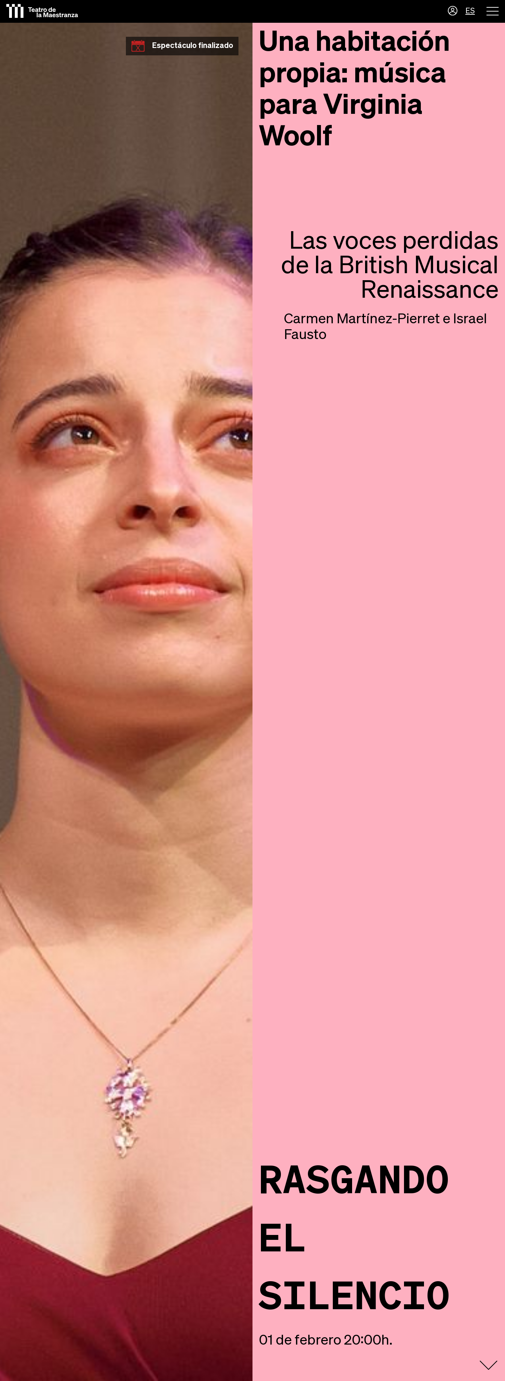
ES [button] (470, 11)
